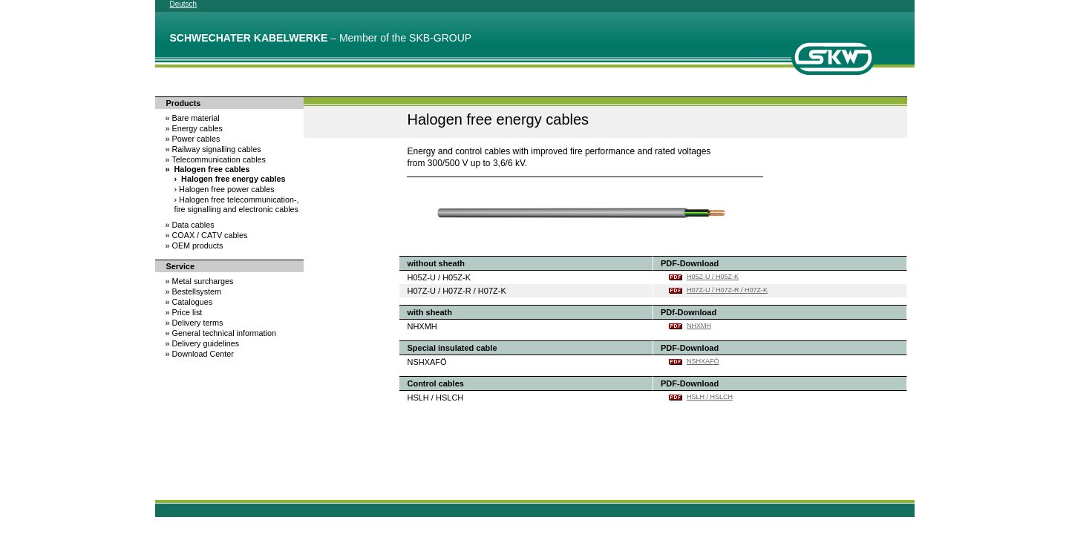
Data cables (190, 224)
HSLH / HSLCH (710, 396)
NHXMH (699, 325)
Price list (184, 312)
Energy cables (194, 128)
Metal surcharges (200, 281)
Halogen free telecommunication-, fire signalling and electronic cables (236, 204)
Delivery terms (194, 322)
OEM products (194, 245)
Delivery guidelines (203, 343)
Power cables (193, 138)
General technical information (221, 333)
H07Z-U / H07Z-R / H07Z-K (727, 290)
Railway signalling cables (213, 149)
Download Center (200, 353)
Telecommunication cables (216, 159)
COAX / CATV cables (207, 235)
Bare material (193, 117)
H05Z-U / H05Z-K (713, 276)
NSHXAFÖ (703, 361)
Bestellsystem (194, 291)
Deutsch (183, 4)
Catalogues (189, 301)
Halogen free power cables (224, 189)
